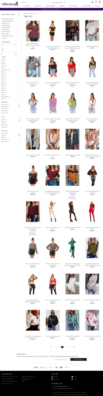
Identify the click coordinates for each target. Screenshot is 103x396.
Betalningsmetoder (7, 379)
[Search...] (57, 2)
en (26, 2)
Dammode (38, 6)
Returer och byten (7, 383)
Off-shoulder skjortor (7, 36)
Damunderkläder (50, 6)
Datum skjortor (6, 31)
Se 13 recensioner (72, 198)
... (55, 347)
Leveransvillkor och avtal (9, 376)
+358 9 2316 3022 (62, 388)
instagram (55, 379)
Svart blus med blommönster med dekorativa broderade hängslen (72, 48)
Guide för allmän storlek (9, 381)
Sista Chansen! (73, 6)
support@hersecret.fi (61, 386)
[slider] (2, 44)
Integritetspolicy (27, 379)
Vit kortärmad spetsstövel (33, 155)
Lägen (23, 381)
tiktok (74, 379)
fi (21, 2)
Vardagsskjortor (6, 27)
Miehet (97, 6)
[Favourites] (96, 2)
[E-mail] (62, 359)
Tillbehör (62, 6)
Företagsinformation (28, 376)
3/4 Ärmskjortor (6, 25)
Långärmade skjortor (8, 21)
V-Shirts (4, 38)
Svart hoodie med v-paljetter (52, 336)
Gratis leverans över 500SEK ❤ (50, 9)
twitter (74, 377)
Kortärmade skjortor (7, 19)
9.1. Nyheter (26, 6)
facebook (55, 377)
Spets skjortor (6, 23)
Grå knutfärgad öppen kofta (72, 155)
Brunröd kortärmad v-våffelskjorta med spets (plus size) (32, 45)
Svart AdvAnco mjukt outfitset (72, 227)
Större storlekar (86, 6)
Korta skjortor (5, 33)
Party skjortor (5, 29)
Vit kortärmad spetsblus (92, 46)
